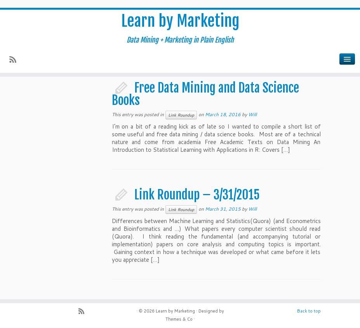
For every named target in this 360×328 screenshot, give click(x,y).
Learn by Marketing (180, 21)
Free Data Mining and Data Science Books (205, 94)
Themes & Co (179, 319)
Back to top (309, 311)
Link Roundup (181, 115)
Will (252, 114)
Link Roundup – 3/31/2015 (197, 195)
